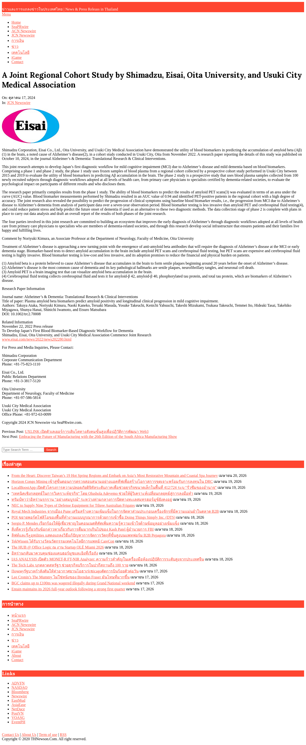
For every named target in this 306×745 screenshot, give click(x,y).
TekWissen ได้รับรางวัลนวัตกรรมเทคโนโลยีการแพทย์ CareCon (62, 541)
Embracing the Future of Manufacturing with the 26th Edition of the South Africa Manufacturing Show (98, 437)
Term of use (48, 735)
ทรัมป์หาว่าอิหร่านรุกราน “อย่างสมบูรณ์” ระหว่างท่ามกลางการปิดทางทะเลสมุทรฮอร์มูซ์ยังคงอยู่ (91, 499)
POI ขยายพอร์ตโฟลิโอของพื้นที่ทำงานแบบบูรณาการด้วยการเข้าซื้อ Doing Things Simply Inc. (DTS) (93, 517)
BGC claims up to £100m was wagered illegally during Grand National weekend (73, 583)
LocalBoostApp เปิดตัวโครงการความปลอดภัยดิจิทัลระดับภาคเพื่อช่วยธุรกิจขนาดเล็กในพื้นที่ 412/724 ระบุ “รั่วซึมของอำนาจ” (114, 487)
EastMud (18, 700)
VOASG (18, 718)
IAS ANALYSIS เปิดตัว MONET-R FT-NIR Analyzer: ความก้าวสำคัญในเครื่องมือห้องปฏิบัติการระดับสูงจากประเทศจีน (107, 559)
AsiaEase (18, 705)
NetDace (18, 709)
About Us (29, 735)
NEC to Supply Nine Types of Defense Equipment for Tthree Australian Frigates (73, 505)
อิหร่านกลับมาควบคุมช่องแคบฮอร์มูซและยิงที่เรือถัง (54, 553)
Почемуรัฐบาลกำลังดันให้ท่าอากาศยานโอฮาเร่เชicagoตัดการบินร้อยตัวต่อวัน (75, 571)
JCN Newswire (18, 103)
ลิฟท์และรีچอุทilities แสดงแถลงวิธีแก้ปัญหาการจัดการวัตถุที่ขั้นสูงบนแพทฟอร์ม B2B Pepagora (88, 535)
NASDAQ (19, 687)
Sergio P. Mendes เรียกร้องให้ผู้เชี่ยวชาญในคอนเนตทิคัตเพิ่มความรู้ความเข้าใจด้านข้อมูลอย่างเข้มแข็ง (95, 523)
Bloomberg (20, 692)
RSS (63, 735)
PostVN (17, 713)
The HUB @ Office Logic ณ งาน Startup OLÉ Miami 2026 (57, 547)
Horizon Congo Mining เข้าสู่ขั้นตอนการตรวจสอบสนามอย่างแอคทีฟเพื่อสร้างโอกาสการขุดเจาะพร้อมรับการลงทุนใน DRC (112, 481)
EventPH (18, 722)
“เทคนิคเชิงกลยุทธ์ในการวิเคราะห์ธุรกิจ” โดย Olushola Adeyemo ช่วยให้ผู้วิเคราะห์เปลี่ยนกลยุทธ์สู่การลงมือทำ (102, 493)
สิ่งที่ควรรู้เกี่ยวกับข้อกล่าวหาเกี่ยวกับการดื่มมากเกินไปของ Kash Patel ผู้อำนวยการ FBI (82, 529)
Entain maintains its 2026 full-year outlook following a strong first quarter (68, 589)
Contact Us (10, 735)
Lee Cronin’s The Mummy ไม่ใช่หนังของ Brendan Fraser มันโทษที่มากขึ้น (70, 577)
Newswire (19, 696)
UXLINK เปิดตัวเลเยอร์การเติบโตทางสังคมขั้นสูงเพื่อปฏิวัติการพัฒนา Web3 (86, 432)
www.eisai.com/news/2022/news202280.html (36, 339)
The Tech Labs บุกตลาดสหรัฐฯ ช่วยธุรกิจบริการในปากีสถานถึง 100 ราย (69, 565)
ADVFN (18, 683)
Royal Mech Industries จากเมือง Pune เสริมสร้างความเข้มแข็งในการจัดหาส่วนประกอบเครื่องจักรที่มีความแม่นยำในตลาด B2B (115, 511)
